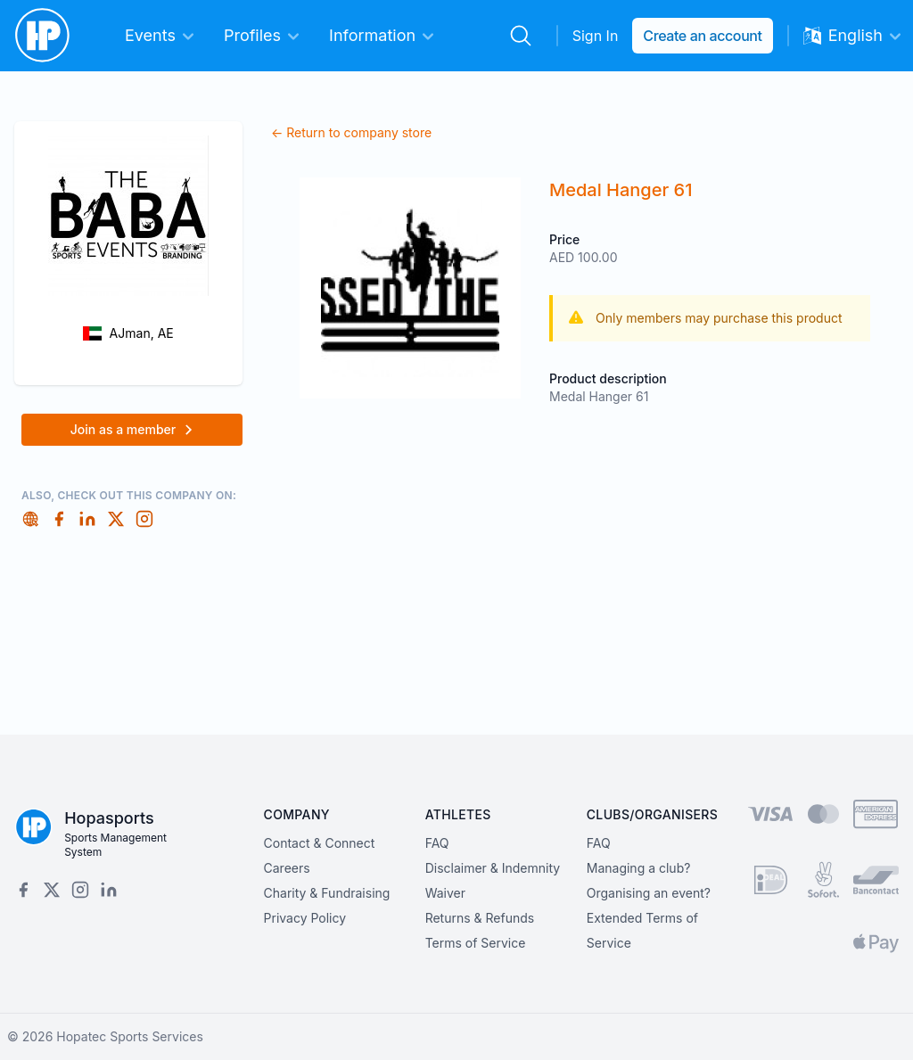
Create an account (702, 36)
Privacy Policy (305, 917)
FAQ (437, 842)
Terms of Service (475, 942)
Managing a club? (639, 867)
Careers (287, 867)
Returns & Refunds (480, 917)
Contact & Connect (319, 842)
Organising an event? (649, 892)
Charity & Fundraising (327, 892)
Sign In (595, 36)
